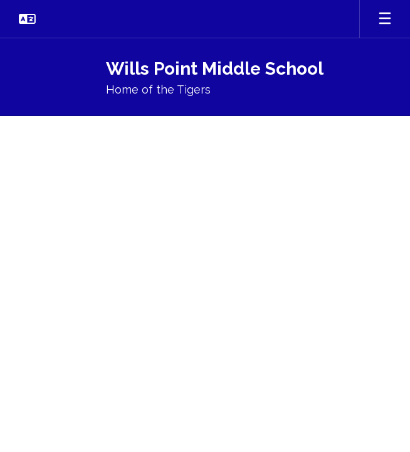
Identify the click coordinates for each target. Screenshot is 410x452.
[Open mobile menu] (385, 19)
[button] (27, 19)
